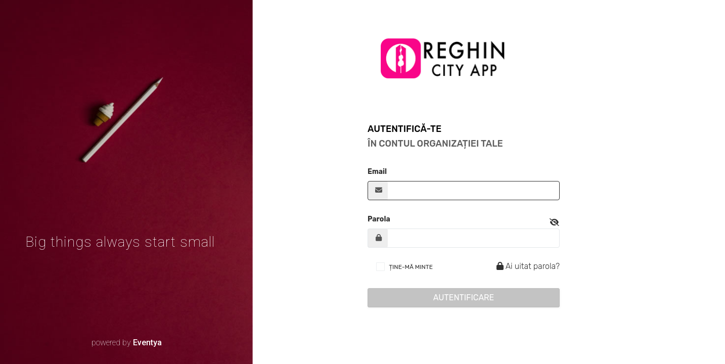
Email (377, 171)
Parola (379, 219)
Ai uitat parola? (526, 266)
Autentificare (463, 297)
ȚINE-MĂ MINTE (411, 266)
